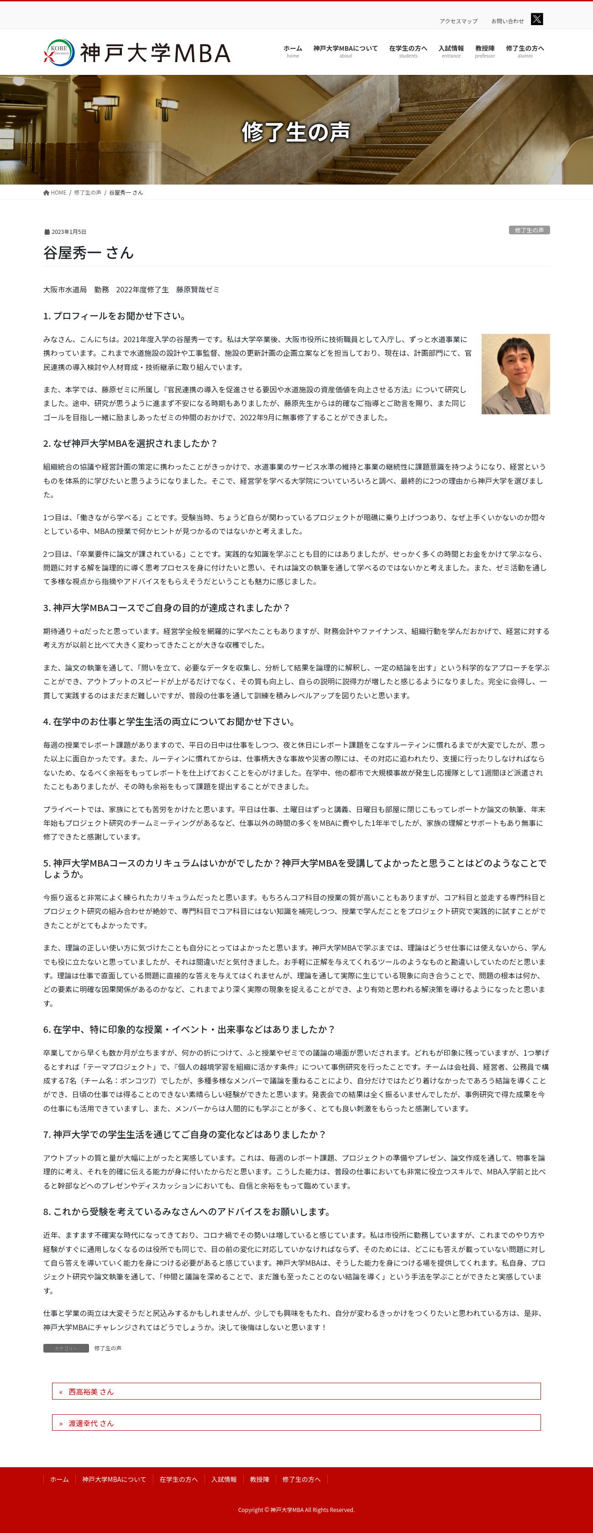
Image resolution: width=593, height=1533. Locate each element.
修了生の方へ (302, 1479)
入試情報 (224, 1479)
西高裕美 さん (91, 1391)
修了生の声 (529, 230)
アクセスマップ (459, 21)
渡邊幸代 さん (91, 1422)
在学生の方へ (179, 1479)
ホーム (59, 1479)
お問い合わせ (507, 21)
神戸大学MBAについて (114, 1479)
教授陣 (259, 1479)
